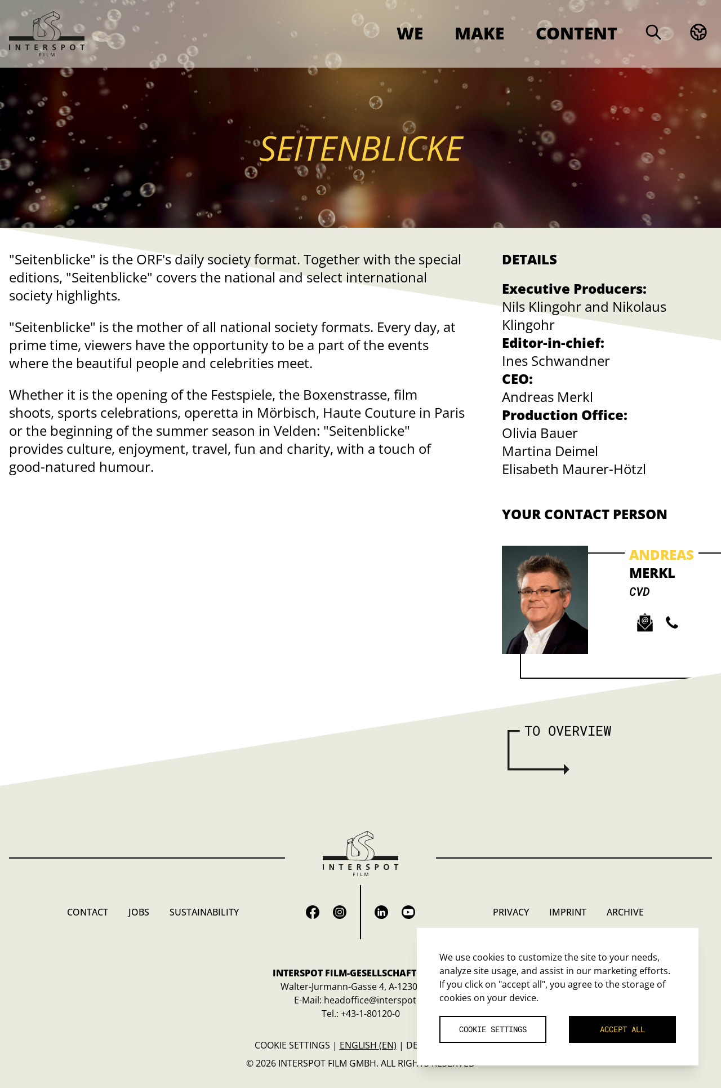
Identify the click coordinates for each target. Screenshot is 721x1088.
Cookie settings (292, 1045)
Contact (87, 912)
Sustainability (204, 912)
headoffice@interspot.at (375, 1000)
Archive (625, 912)
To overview (567, 731)
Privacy (511, 912)
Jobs (138, 912)
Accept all (622, 1029)
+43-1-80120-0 (370, 1013)
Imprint (567, 912)
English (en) (368, 1045)
